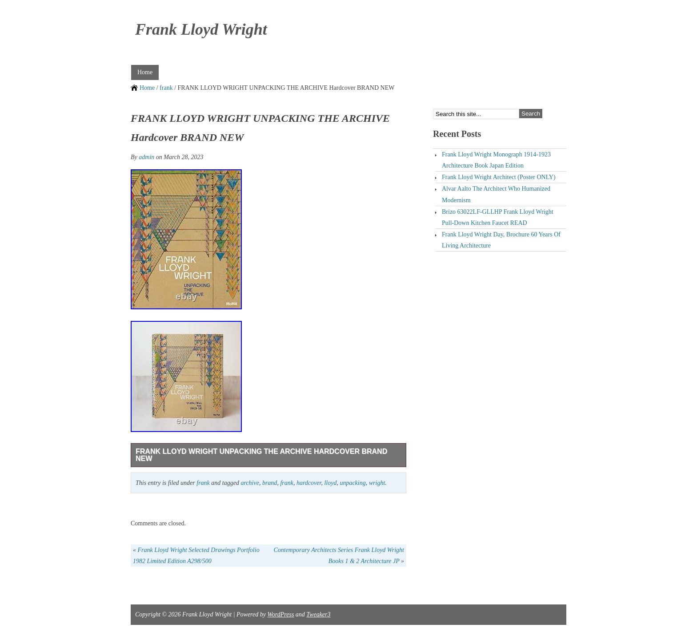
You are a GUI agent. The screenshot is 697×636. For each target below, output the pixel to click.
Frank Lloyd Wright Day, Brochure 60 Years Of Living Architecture (501, 240)
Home (144, 72)
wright (377, 483)
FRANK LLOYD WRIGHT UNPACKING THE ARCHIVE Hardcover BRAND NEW (261, 455)
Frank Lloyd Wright (201, 29)
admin (146, 157)
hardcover (308, 483)
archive (249, 483)
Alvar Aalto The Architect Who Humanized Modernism (496, 194)
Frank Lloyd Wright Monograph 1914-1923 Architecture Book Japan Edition (496, 160)
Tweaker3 (318, 614)
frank (166, 87)
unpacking (352, 483)
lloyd (330, 483)
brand (269, 483)
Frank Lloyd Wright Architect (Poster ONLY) (499, 177)
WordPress (280, 614)
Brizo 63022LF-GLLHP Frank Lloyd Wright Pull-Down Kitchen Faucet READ (497, 217)
